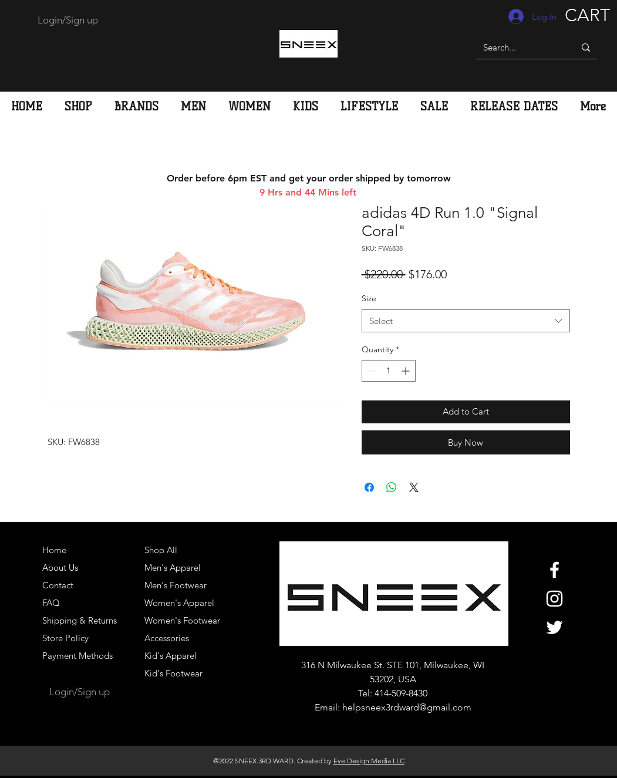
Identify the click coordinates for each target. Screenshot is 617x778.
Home (54, 549)
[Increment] (406, 371)
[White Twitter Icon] (554, 627)
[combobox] (466, 320)
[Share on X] (414, 487)
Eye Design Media (362, 760)
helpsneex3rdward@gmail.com (406, 707)
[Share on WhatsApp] (392, 487)
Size (369, 298)
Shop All (160, 549)
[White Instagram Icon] (554, 598)
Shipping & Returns (79, 620)
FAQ (51, 602)
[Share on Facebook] (369, 487)
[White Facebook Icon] (554, 570)
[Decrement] (370, 371)
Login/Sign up (68, 20)
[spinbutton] (388, 371)
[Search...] (516, 47)
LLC (397, 760)
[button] (193, 106)
